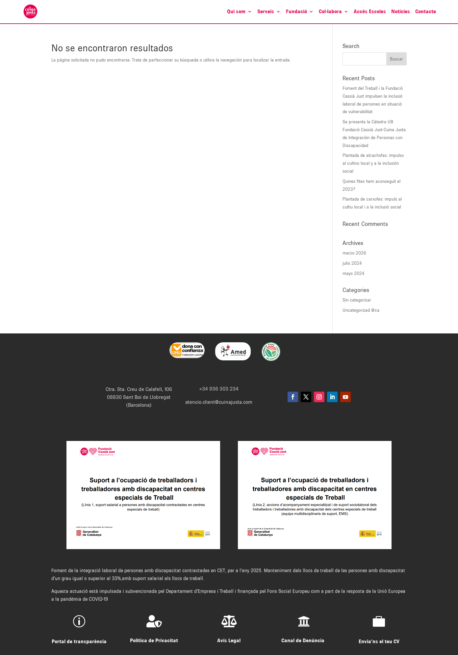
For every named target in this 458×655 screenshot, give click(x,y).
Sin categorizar (357, 300)
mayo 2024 (354, 273)
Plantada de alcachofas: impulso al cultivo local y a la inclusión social (373, 163)
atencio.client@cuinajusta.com (218, 402)
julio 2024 (352, 263)
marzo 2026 (354, 252)
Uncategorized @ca (361, 310)
